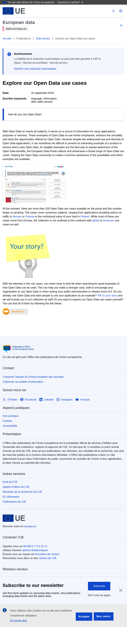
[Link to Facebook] (28, 400)
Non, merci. (103, 616)
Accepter (84, 616)
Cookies (7, 420)
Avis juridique (10, 416)
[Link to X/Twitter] (10, 400)
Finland (85, 216)
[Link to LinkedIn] (46, 400)
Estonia (29, 216)
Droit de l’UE (10, 482)
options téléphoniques (35, 550)
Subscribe (99, 586)
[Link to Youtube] (82, 400)
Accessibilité (10, 425)
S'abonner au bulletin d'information (23, 381)
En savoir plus (18, 620)
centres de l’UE (48, 558)
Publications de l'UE (14, 501)
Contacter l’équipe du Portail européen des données (33, 376)
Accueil (7, 38)
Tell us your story (107, 295)
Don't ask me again (99, 595)
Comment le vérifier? (70, 2)
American (108, 220)
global (95, 220)
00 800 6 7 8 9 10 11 (35, 546)
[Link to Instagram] (64, 400)
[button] (120, 11)
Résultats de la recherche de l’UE (22, 491)
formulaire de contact (47, 554)
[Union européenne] (14, 11)
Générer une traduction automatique (35, 68)
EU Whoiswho (11, 496)
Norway (17, 216)
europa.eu (30, 526)
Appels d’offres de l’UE (16, 486)
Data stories (43, 38)
